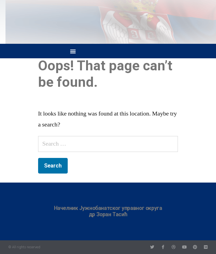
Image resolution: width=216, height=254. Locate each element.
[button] (72, 51)
